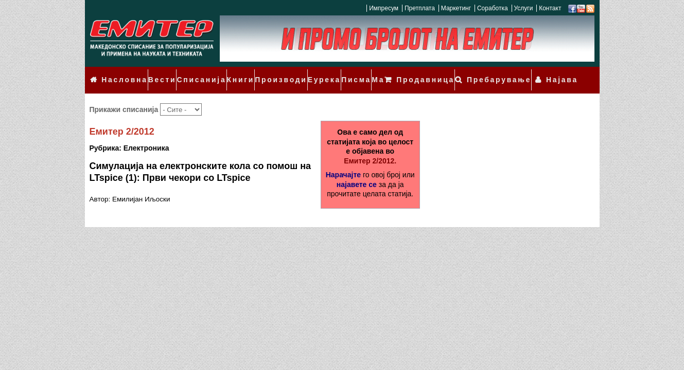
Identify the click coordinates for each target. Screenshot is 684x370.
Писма (334, 73)
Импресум (383, 8)
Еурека (303, 73)
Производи (264, 73)
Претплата (420, 8)
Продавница (446, 73)
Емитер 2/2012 (122, 118)
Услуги (523, 8)
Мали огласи (374, 73)
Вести (156, 73)
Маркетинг (456, 8)
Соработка (492, 8)
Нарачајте (343, 160)
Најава (565, 73)
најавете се (357, 170)
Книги (227, 73)
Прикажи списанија (125, 95)
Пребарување (511, 73)
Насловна (120, 73)
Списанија (191, 73)
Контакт (550, 8)
